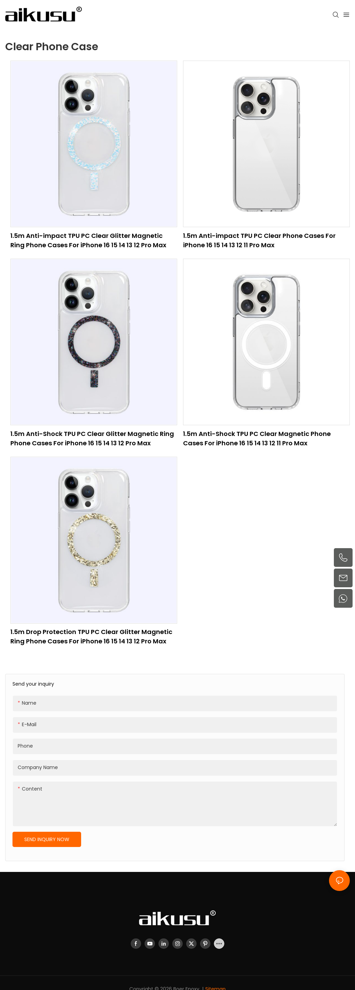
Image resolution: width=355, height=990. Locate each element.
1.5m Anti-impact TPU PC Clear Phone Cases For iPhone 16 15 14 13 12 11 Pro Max (259, 240)
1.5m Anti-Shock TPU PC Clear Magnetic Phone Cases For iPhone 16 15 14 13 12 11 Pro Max (257, 438)
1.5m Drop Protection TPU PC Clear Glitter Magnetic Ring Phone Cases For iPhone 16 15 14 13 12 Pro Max (91, 636)
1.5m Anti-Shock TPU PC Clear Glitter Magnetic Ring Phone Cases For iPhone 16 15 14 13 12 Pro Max (92, 438)
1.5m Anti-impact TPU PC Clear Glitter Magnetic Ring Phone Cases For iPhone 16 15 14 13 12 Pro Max (88, 240)
